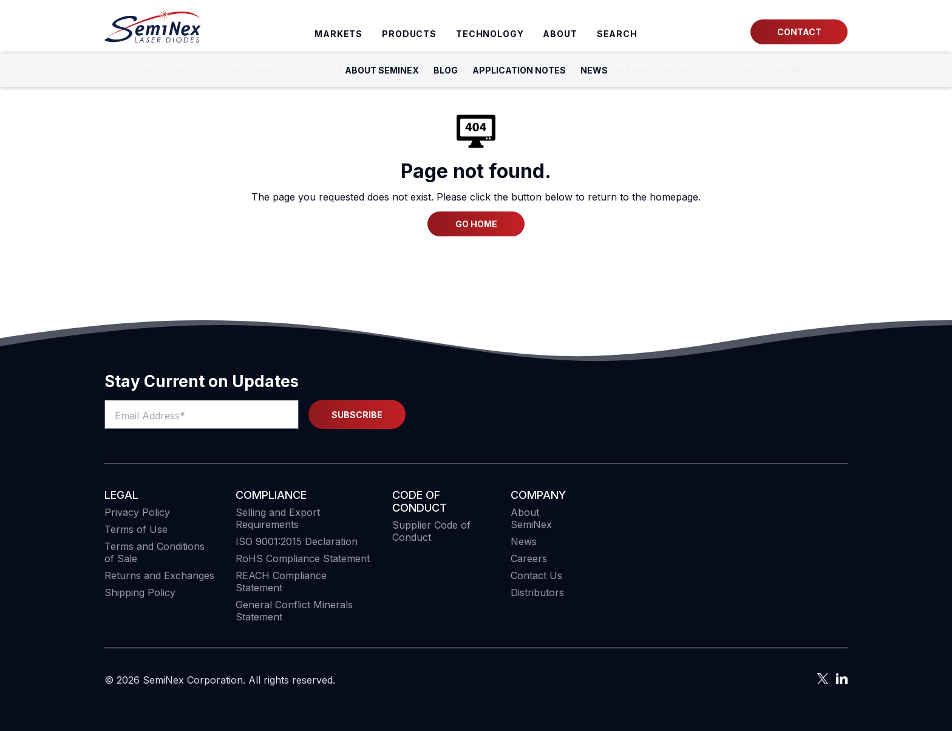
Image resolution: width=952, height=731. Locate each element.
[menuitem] (617, 34)
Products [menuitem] (409, 34)
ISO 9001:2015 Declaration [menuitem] (297, 541)
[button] (811, 556)
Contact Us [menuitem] (536, 575)
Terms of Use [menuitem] (136, 529)
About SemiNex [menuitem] (531, 518)
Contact (799, 32)
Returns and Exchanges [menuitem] (159, 575)
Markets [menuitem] (338, 34)
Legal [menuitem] (121, 495)
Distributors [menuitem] (537, 592)
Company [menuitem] (538, 495)
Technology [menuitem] (490, 34)
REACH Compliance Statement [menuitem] (281, 581)
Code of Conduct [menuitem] (419, 501)
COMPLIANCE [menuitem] (271, 495)
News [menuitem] (524, 541)
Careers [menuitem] (529, 558)
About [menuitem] (560, 34)
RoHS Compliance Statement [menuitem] (303, 558)
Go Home (476, 224)
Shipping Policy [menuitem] (139, 592)
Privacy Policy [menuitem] (137, 512)
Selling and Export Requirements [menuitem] (278, 518)
